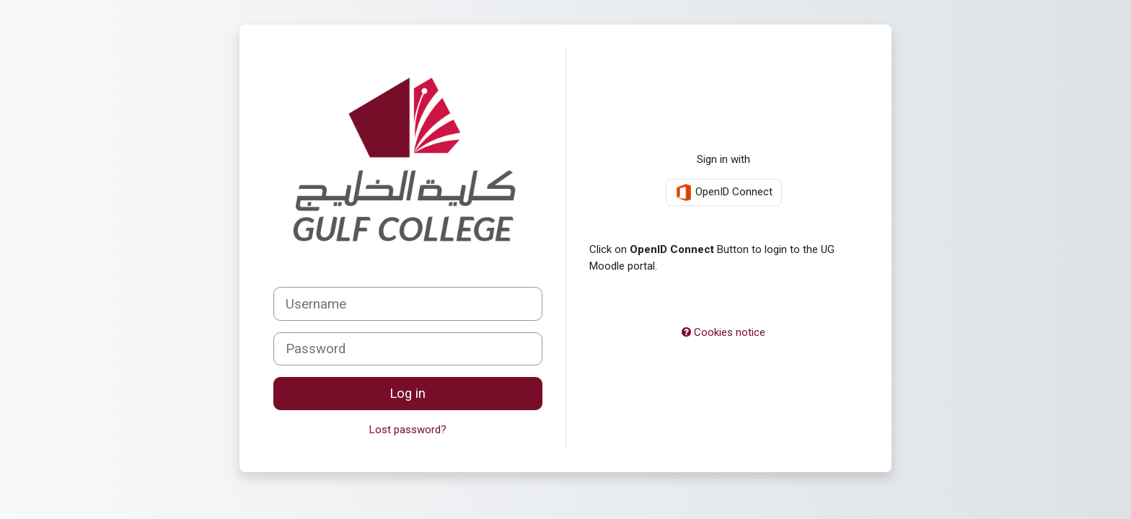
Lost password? (407, 429)
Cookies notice (723, 332)
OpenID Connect (724, 192)
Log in (408, 394)
